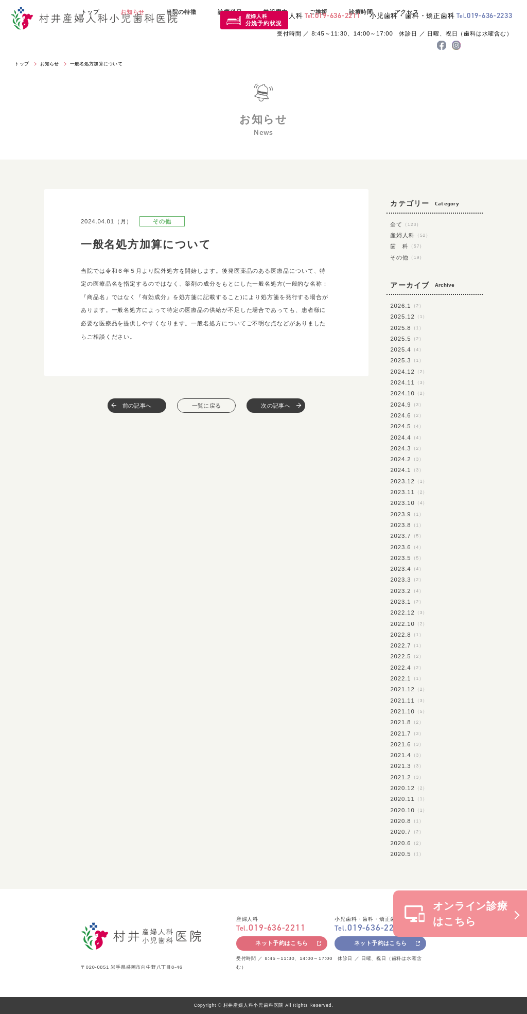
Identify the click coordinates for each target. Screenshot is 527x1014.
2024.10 (409, 393)
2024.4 (407, 437)
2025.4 (407, 349)
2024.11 (409, 382)
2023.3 (407, 579)
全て (405, 224)
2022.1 (407, 678)
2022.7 (407, 645)
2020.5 (407, 854)
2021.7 (407, 733)
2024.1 (407, 470)
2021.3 (407, 766)
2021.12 (409, 689)
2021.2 (407, 777)
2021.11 (409, 700)
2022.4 (407, 668)
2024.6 (407, 415)
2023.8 (407, 525)
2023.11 (409, 492)
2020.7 (407, 832)
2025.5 (407, 339)
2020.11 (409, 799)
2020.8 (407, 821)
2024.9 (407, 404)
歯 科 (407, 246)
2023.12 (409, 481)
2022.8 (407, 635)
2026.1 (407, 306)
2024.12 (409, 372)
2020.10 (409, 810)
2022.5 (407, 656)
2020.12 (409, 788)
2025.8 (407, 328)
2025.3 (407, 360)
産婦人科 (263, 19)
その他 (407, 257)
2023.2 (407, 591)
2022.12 (409, 612)
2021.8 (407, 722)
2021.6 (407, 744)
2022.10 (409, 624)
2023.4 (407, 569)
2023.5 (407, 558)
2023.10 (409, 503)
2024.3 (407, 448)
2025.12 (409, 316)
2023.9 (407, 514)
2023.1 (407, 602)
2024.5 (407, 426)
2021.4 (407, 755)
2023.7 (407, 536)
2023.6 (407, 547)
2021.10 (409, 711)
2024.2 (407, 459)
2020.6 (407, 843)
